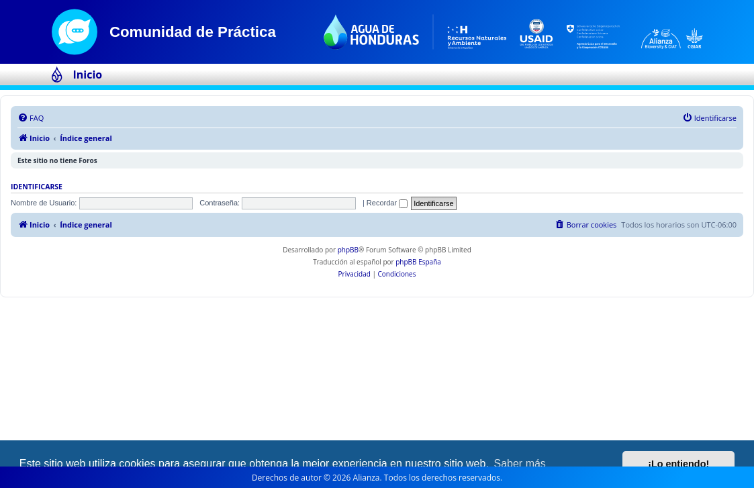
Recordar (387, 203)
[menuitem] (30, 118)
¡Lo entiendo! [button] (678, 463)
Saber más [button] (520, 463)
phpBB (348, 249)
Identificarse (36, 186)
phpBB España (418, 261)
